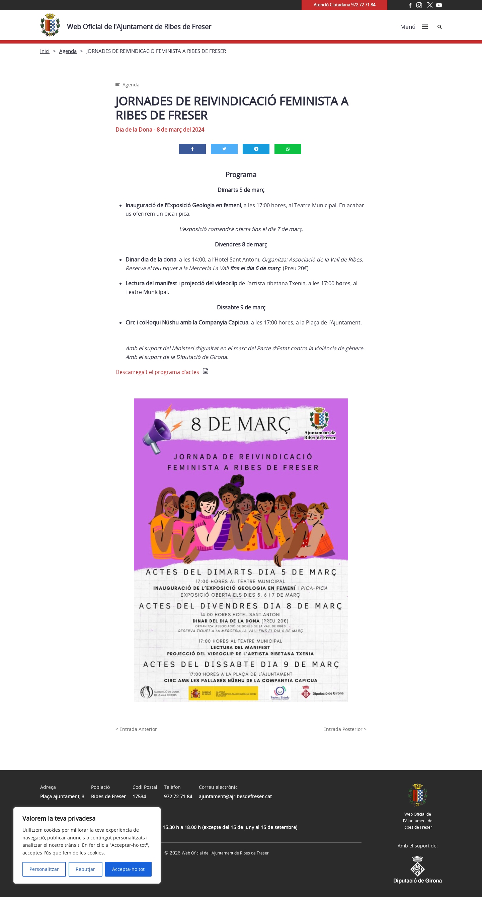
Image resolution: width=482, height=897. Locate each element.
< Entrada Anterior (136, 729)
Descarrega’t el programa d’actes (157, 372)
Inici (45, 51)
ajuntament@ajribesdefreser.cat (235, 796)
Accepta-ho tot (128, 869)
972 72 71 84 (178, 796)
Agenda (68, 51)
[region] (87, 845)
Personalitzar (44, 869)
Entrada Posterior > (345, 729)
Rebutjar (85, 869)
